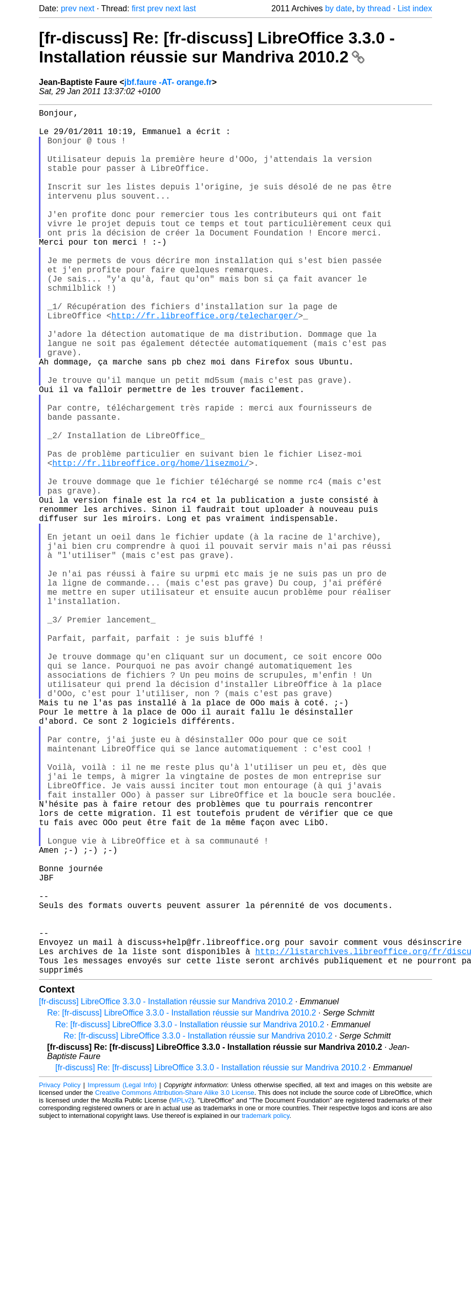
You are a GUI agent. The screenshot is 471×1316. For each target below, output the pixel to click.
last (189, 8)
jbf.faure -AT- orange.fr (168, 82)
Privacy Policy (59, 1277)
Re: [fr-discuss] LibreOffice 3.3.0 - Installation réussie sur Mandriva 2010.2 (181, 1205)
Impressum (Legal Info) (122, 1277)
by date (338, 8)
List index (414, 8)
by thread (373, 8)
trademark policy (265, 1308)
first (138, 8)
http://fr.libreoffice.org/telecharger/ (204, 362)
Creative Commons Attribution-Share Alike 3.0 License (174, 1285)
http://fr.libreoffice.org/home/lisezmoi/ (150, 542)
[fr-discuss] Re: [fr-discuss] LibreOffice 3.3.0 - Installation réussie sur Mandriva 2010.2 (217, 47)
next (86, 8)
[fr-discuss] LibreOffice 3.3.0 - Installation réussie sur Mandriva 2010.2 (166, 1194)
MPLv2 (182, 1293)
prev (69, 8)
